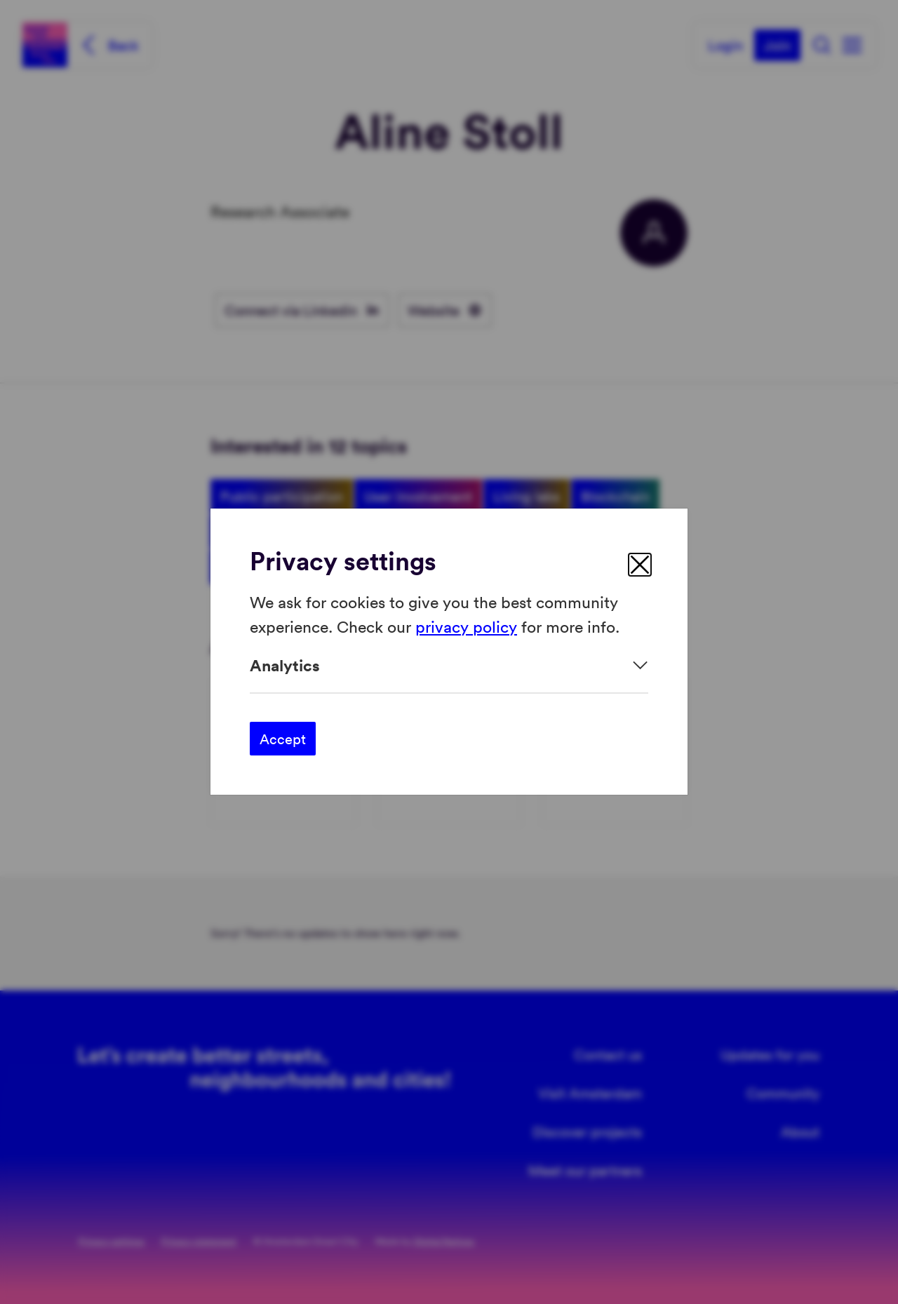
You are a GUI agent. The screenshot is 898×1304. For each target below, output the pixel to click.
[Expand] (449, 665)
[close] (640, 564)
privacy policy (466, 626)
